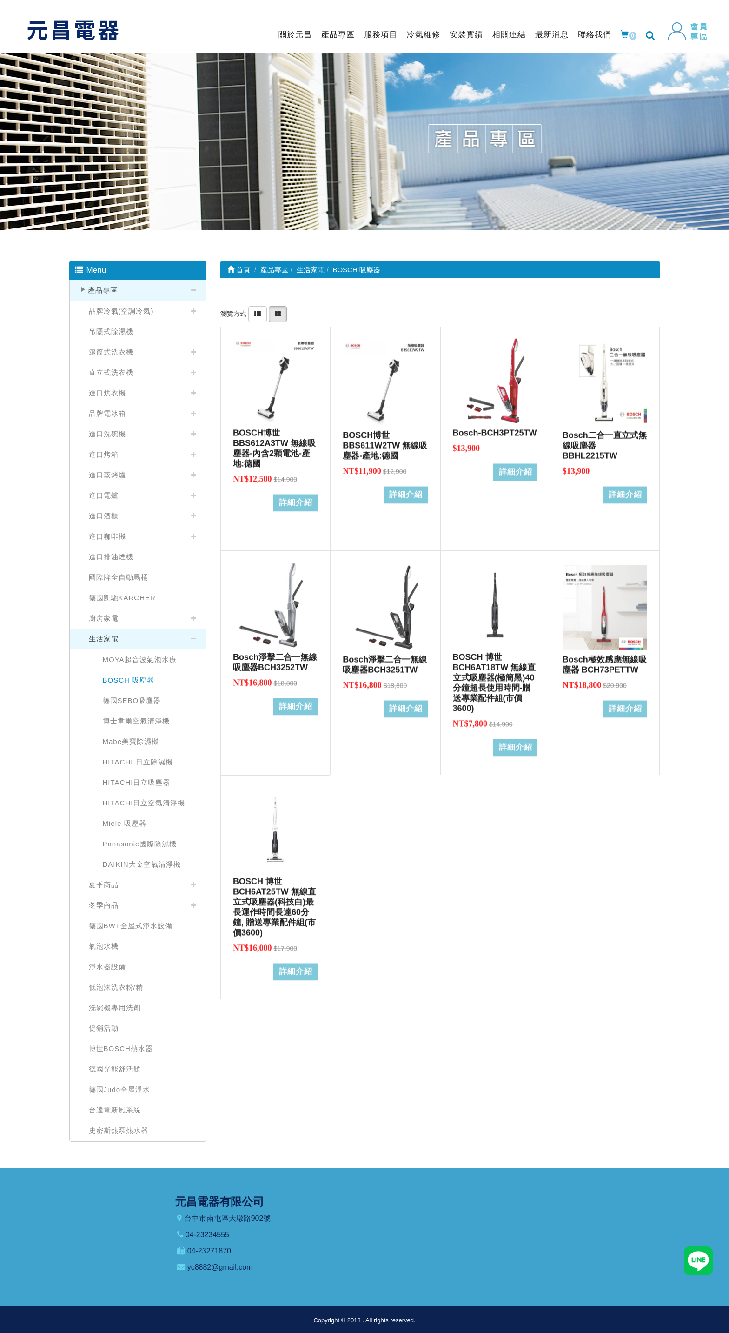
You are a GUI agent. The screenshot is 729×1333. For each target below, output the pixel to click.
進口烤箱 (104, 454)
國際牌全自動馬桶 (118, 577)
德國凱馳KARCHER (122, 598)
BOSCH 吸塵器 (129, 680)
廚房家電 (104, 618)
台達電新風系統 (115, 1110)
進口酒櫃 (104, 516)
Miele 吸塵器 (124, 823)
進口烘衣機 (107, 393)
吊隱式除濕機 (111, 331)
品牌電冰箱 (107, 413)
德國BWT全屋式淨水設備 (130, 926)
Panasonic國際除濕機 (140, 844)
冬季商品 (104, 905)
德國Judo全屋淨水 (120, 1089)
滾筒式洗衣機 (111, 352)
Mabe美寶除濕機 (131, 741)
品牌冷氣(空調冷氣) (121, 311)
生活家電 (104, 639)
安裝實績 (466, 34)
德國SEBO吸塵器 (132, 700)
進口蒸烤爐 (107, 475)
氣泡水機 (104, 946)
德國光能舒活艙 (115, 1069)
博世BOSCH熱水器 (121, 1048)
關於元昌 (295, 34)
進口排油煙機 (111, 557)
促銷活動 (104, 1028)
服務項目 (381, 34)
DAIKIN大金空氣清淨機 (142, 864)
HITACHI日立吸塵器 (137, 782)
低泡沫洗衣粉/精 (116, 987)
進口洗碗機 (107, 434)
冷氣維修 (423, 34)
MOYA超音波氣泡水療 (140, 659)
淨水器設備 (107, 967)
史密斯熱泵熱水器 (118, 1130)
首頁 (238, 270)
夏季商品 (104, 885)
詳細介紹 (295, 497)
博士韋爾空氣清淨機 (136, 721)
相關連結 (509, 34)
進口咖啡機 (107, 536)
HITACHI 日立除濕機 (138, 762)
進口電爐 (104, 495)
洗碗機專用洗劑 (115, 1007)
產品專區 (338, 34)
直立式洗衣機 (111, 372)
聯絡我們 (594, 34)
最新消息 (552, 34)
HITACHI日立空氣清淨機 (144, 803)
